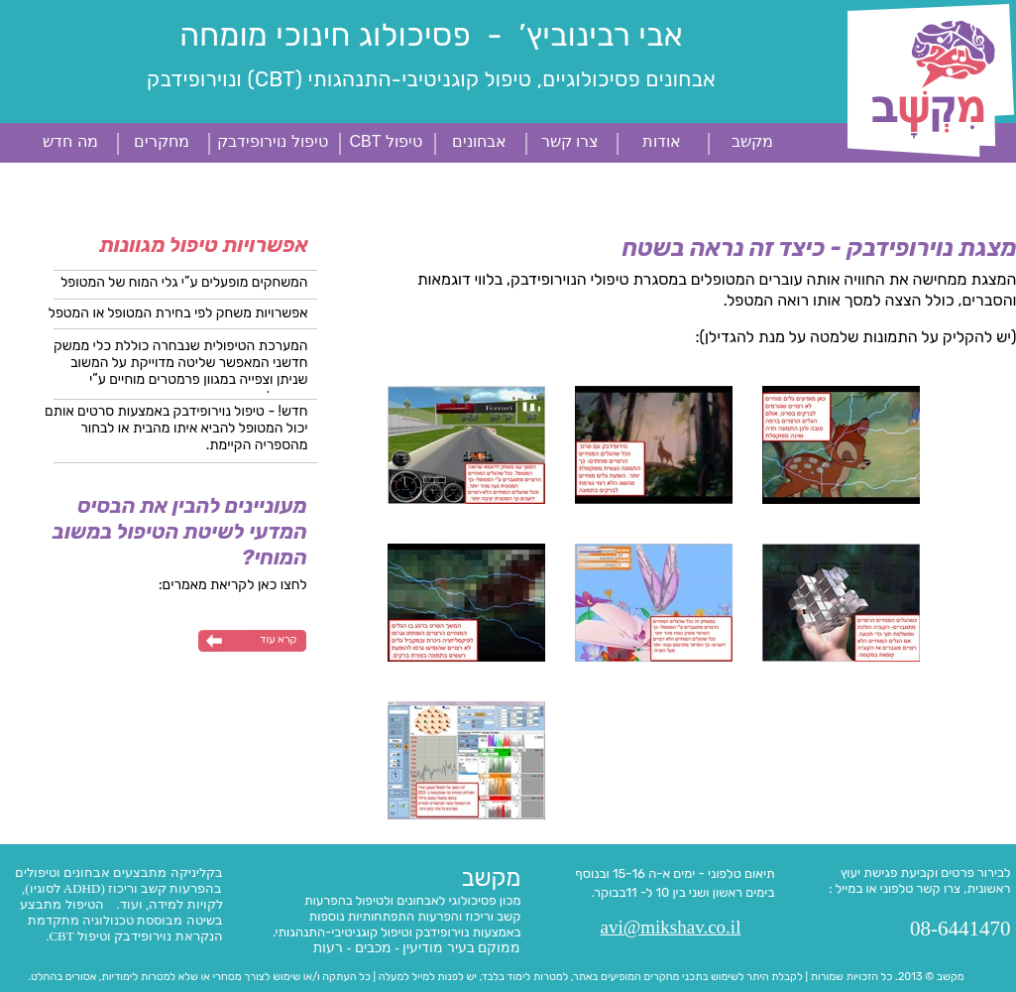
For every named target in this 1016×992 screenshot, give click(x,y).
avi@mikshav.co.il (671, 927)
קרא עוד (278, 639)
